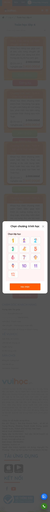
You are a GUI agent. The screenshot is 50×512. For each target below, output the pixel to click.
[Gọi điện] (44, 506)
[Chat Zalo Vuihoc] (44, 496)
